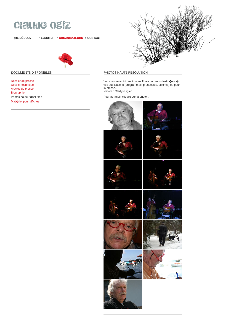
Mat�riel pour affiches (25, 101)
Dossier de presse (22, 81)
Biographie (18, 92)
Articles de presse (22, 88)
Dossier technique (22, 84)
